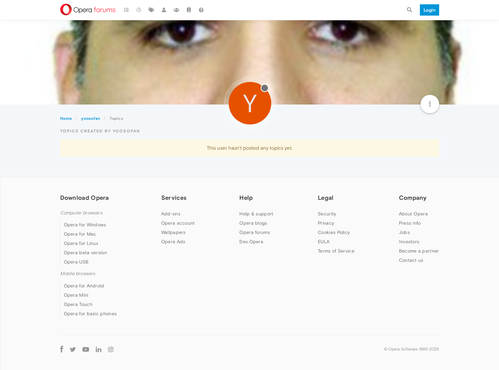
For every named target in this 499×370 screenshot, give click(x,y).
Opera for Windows (85, 224)
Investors (409, 241)
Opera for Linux (81, 243)
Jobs (404, 232)
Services (174, 197)
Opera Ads (173, 241)
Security (327, 213)
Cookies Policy (334, 232)
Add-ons (171, 213)
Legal (326, 197)
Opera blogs (253, 223)
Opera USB (76, 261)
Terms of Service (336, 251)
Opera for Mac (80, 234)
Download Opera (84, 197)
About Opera (413, 213)
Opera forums (254, 232)
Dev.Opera (251, 241)
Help (246, 197)
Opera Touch (78, 304)
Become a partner (419, 251)
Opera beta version (85, 252)
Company (413, 197)
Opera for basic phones (90, 313)
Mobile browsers (77, 273)
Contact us (411, 260)
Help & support (256, 213)
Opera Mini (76, 295)
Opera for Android (84, 285)
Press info (410, 223)
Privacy (326, 223)
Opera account (178, 223)
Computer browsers (81, 213)
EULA (323, 241)
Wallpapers (173, 232)
